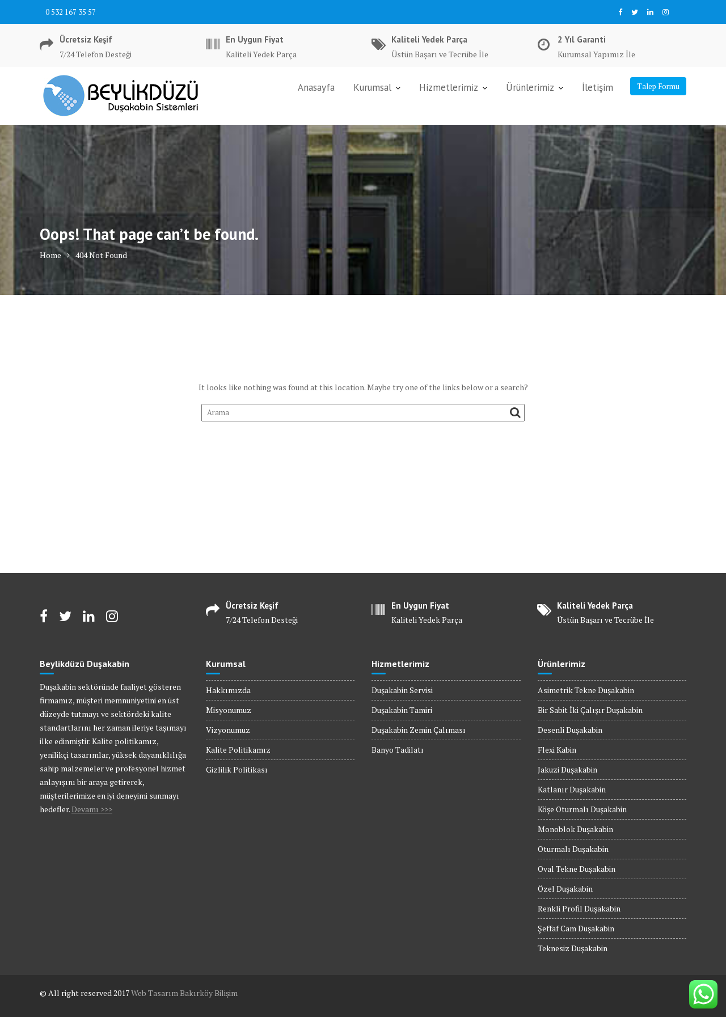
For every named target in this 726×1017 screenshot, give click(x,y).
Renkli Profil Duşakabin (579, 908)
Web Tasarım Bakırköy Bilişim (184, 993)
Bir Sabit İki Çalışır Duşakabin (590, 709)
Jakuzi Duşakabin (567, 769)
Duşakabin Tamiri (402, 709)
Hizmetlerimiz (448, 87)
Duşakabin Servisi (402, 690)
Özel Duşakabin (565, 888)
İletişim (597, 87)
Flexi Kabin (557, 749)
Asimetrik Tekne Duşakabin (586, 690)
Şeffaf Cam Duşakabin (576, 928)
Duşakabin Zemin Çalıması (419, 729)
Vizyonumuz (228, 729)
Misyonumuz (228, 709)
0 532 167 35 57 (70, 12)
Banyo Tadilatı (398, 749)
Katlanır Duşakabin (572, 789)
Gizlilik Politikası (237, 769)
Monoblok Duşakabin (575, 829)
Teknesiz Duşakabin (572, 948)
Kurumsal (372, 87)
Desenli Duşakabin (570, 729)
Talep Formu (658, 86)
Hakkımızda (228, 690)
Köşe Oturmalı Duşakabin (582, 809)
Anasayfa (316, 87)
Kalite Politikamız (238, 749)
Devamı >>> (91, 809)
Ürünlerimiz (530, 87)
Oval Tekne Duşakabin (576, 868)
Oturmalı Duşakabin (573, 848)
